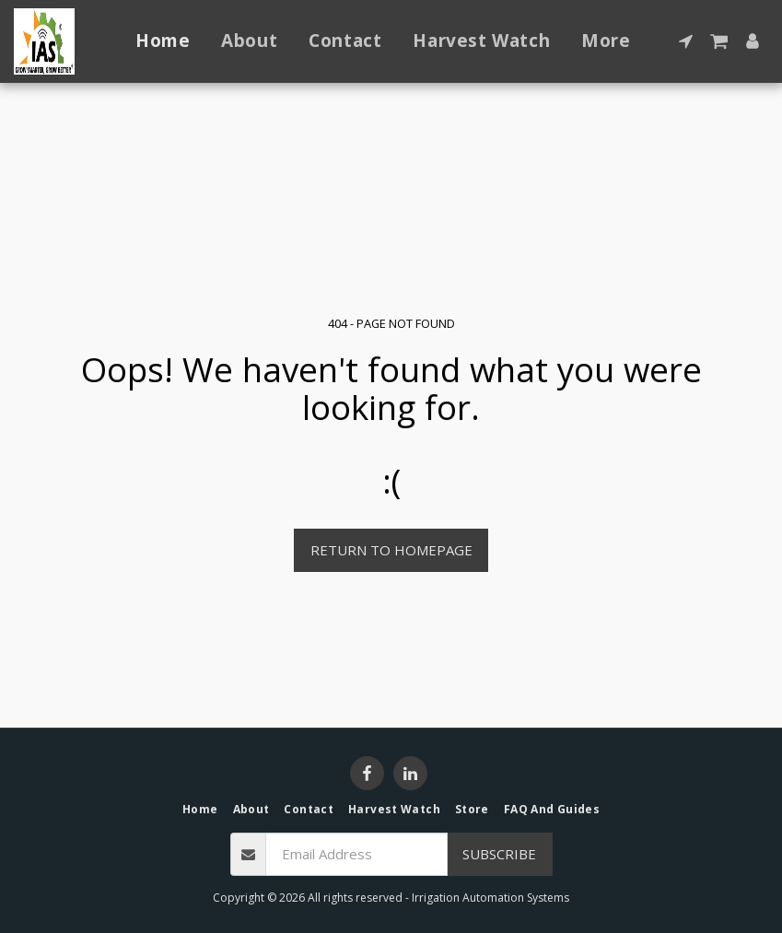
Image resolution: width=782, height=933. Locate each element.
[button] (686, 41)
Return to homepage (391, 550)
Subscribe (499, 854)
